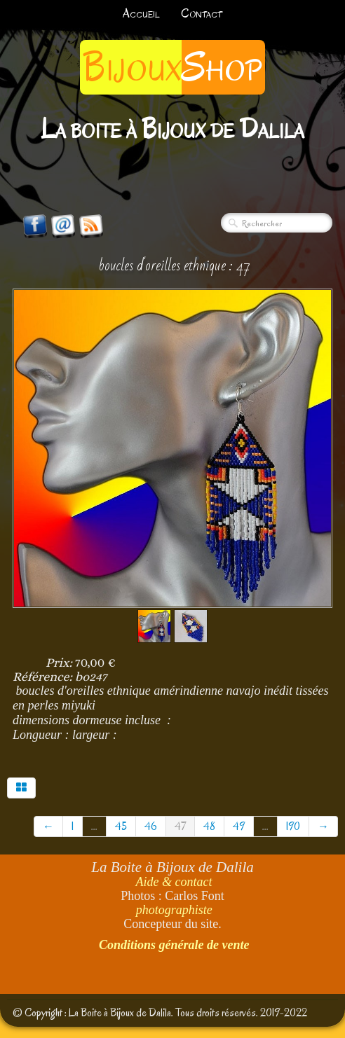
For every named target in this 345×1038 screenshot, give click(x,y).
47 (180, 826)
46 (150, 826)
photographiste (174, 910)
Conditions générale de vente (174, 945)
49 (239, 826)
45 (121, 826)
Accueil (141, 14)
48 (209, 826)
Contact (201, 14)
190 (293, 826)
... (94, 826)
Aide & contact (174, 882)
